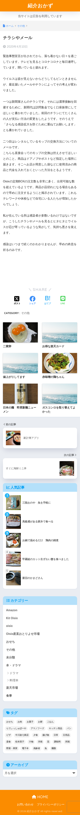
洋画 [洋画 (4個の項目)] (40, 741)
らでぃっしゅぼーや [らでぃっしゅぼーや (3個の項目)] (16, 728)
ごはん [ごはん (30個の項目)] (50, 721)
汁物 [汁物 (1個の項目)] (31, 741)
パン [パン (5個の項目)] (69, 728)
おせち (10, 641)
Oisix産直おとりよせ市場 (23, 633)
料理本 (14, 680)
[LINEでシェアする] (62, 301)
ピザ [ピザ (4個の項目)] (8, 735)
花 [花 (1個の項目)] (48, 741)
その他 (25, 313)
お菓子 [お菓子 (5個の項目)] (30, 721)
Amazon (11, 610)
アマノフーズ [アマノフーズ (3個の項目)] (37, 728)
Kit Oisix (12, 618)
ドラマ (14, 673)
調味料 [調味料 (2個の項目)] (57, 741)
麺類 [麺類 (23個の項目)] (53, 748)
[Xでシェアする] (17, 301)
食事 (9, 695)
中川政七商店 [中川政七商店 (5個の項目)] (22, 735)
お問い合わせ (25, 804)
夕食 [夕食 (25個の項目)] (35, 735)
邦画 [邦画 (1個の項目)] (67, 741)
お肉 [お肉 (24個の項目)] (20, 721)
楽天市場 (12, 687)
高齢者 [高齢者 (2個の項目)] (36, 748)
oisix (9, 625)
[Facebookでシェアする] (32, 301)
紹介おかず (40, 6)
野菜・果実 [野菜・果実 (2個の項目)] (11, 748)
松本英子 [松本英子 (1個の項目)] (19, 741)
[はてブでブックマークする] (47, 301)
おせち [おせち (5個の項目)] (9, 721)
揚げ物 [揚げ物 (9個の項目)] (45, 735)
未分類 (10, 657)
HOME (40, 797)
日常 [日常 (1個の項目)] (56, 735)
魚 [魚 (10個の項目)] (46, 748)
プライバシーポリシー (51, 804)
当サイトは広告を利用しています (40, 16)
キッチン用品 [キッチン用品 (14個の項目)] (55, 728)
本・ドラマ (13, 665)
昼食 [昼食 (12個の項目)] (8, 741)
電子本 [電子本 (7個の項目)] (25, 748)
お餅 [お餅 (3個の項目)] (40, 721)
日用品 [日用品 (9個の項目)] (66, 735)
